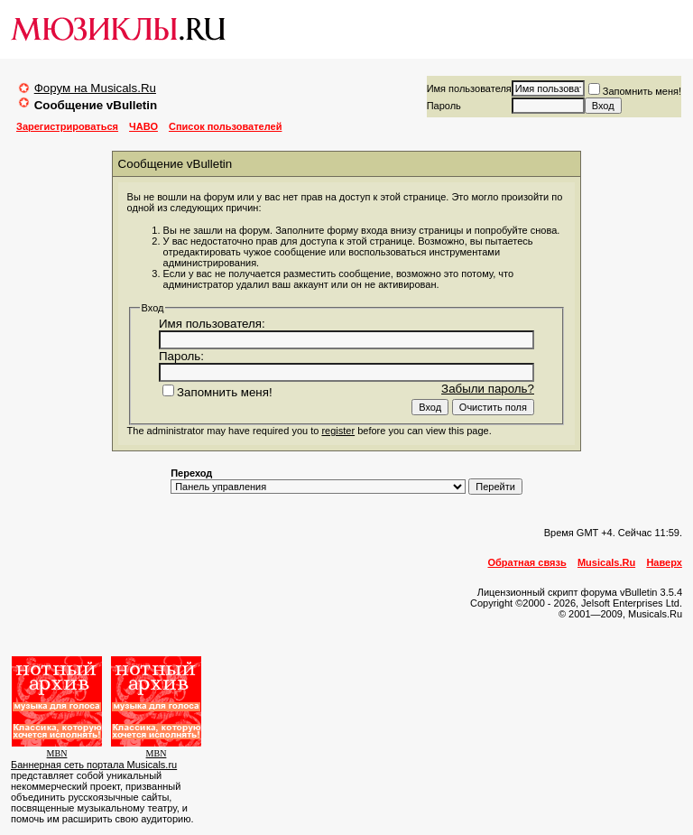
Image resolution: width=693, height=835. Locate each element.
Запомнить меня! (634, 91)
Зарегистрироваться (67, 126)
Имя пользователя (469, 88)
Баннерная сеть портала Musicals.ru (94, 764)
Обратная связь (527, 562)
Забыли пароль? (487, 388)
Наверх (664, 562)
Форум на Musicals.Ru (95, 88)
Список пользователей (225, 126)
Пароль (444, 105)
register (338, 430)
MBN (57, 753)
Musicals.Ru (606, 562)
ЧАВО (143, 126)
